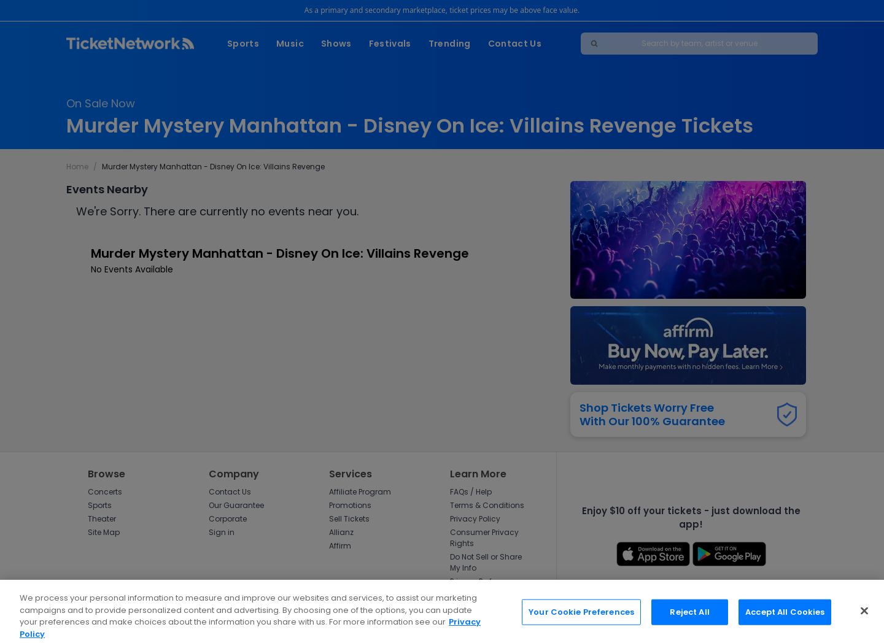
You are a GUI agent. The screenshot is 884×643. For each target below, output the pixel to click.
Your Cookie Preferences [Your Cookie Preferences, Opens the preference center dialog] (581, 617)
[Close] (864, 616)
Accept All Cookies (784, 617)
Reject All (689, 617)
